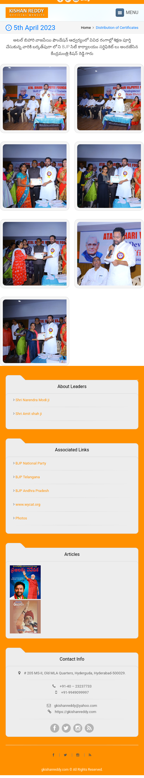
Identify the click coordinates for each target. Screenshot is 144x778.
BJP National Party (30, 463)
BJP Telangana (27, 477)
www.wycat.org (27, 504)
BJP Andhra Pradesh (32, 491)
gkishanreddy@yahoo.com (75, 705)
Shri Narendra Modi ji (32, 400)
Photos (21, 518)
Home (86, 27)
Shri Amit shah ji (28, 414)
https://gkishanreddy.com (75, 712)
